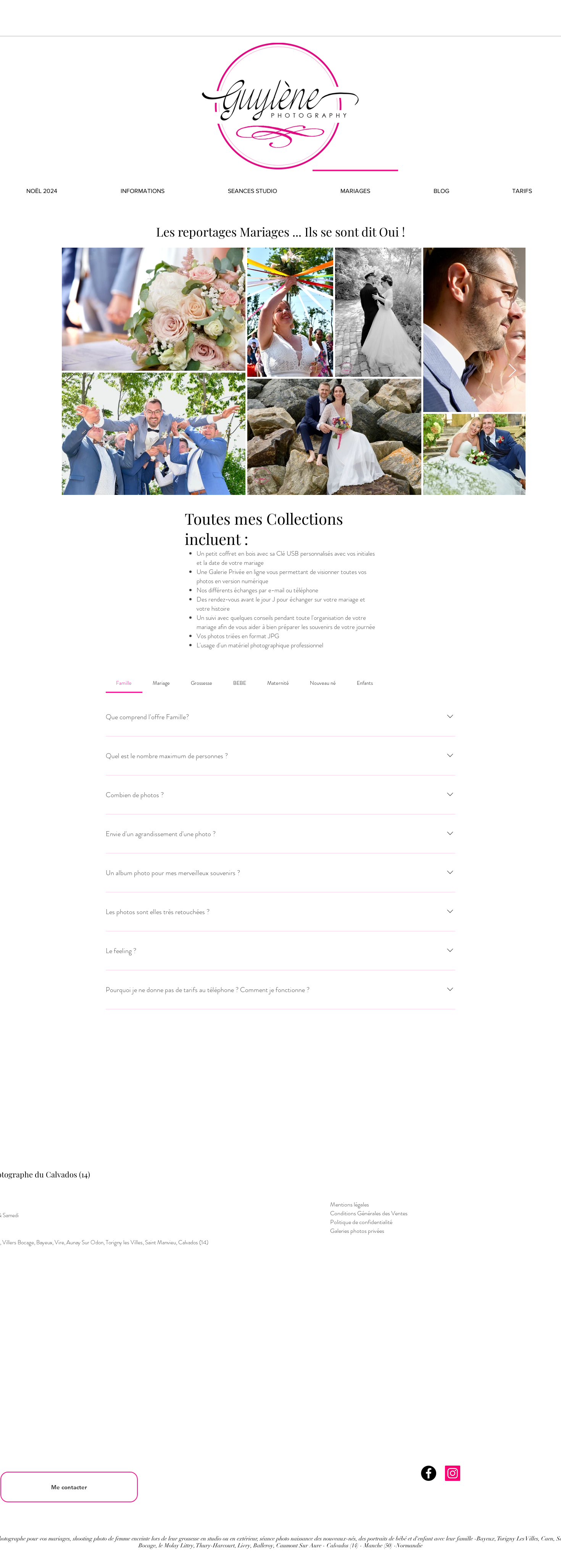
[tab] (124, 683)
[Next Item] (512, 370)
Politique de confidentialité (361, 1222)
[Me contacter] (69, 1487)
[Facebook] (428, 1473)
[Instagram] (452, 1473)
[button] (142, 188)
